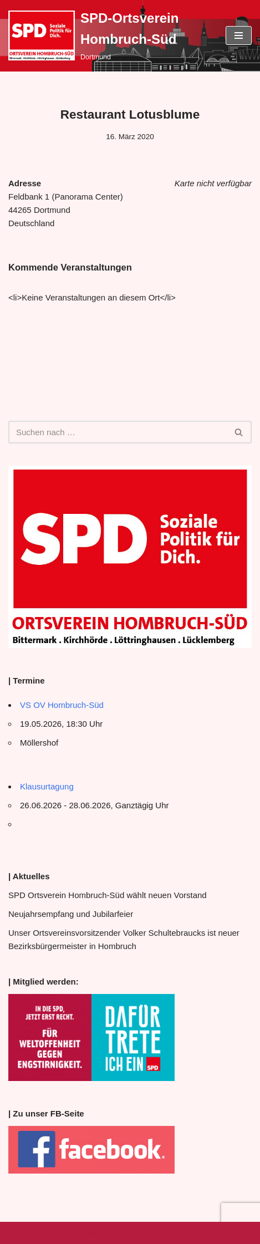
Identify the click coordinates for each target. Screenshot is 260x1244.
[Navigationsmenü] (239, 35)
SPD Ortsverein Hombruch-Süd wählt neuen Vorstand (107, 895)
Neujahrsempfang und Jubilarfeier (70, 914)
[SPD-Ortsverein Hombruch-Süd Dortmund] (108, 36)
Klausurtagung (47, 786)
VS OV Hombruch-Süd (62, 705)
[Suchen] (117, 432)
